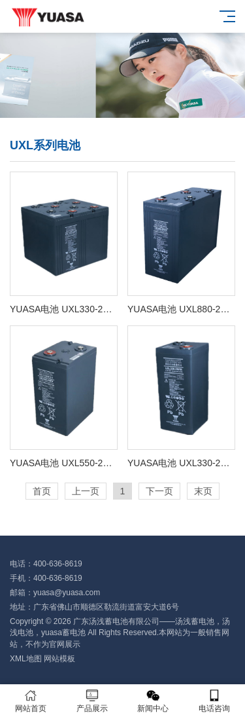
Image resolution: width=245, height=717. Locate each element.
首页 (42, 491)
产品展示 (92, 701)
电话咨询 (214, 701)
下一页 (159, 491)
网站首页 (30, 701)
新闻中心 (153, 701)
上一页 (85, 491)
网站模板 (59, 658)
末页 (203, 491)
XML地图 (26, 658)
